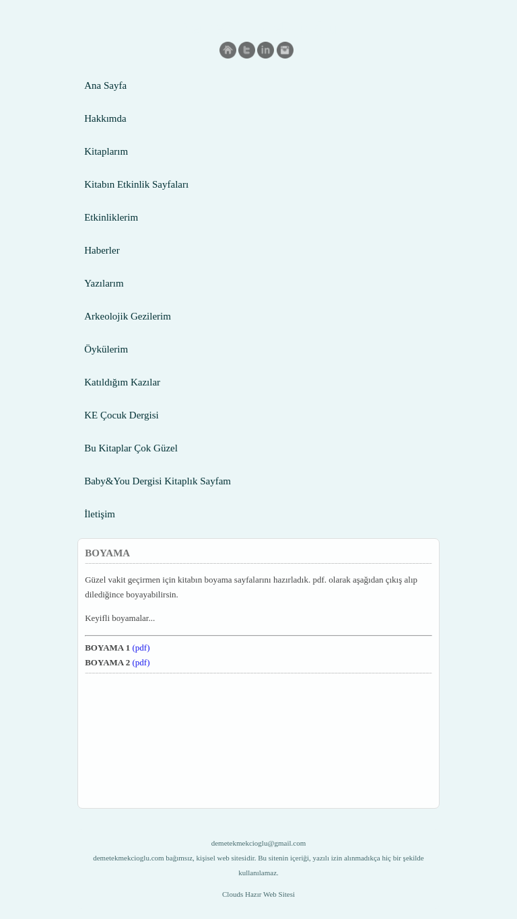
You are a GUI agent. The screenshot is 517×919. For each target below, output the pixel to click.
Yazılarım (103, 283)
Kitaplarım (106, 151)
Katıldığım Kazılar (122, 382)
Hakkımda (105, 118)
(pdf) (141, 647)
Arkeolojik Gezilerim (127, 316)
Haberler (101, 250)
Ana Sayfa (105, 85)
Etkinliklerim (111, 217)
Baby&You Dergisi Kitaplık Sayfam (157, 481)
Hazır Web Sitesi (270, 894)
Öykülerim (106, 349)
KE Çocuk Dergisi (121, 415)
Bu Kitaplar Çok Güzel (131, 448)
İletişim (99, 514)
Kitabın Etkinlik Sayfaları (136, 184)
